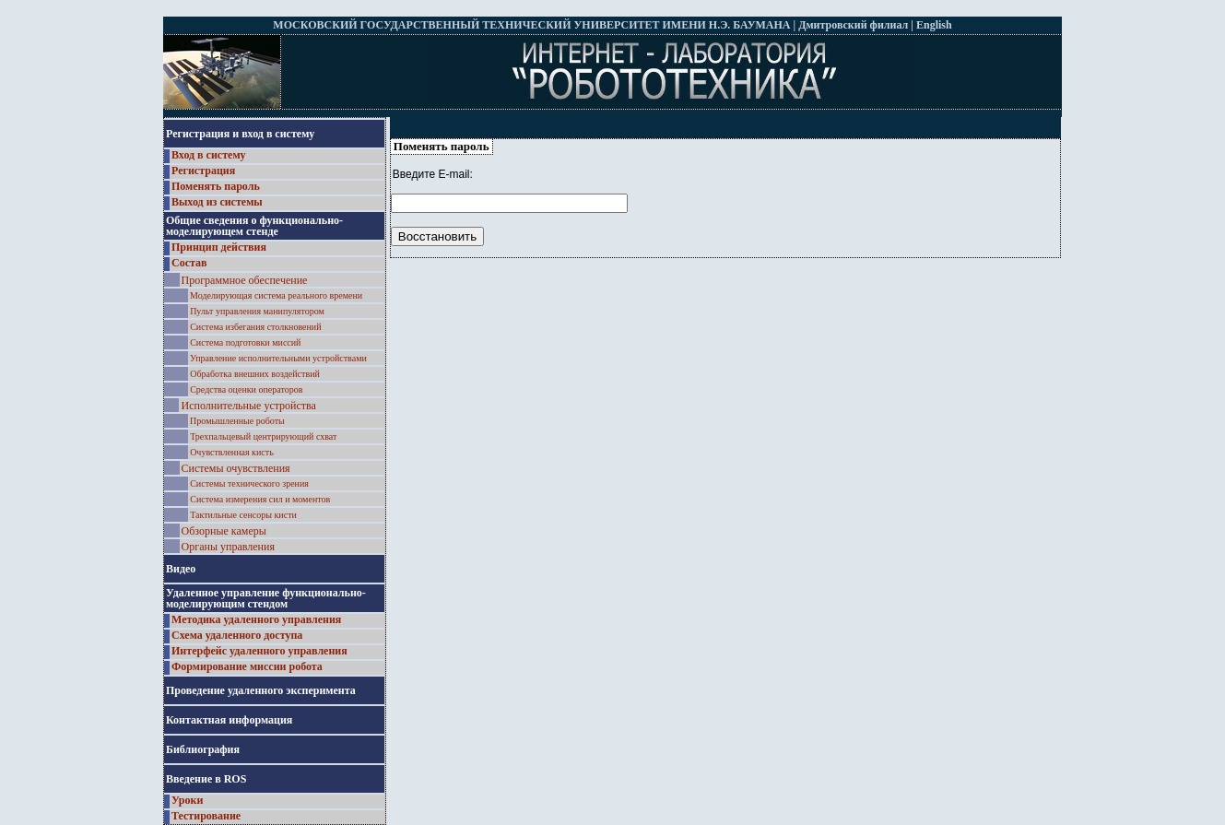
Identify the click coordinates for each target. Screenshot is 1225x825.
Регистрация (203, 170)
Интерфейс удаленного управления (259, 650)
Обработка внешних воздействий (255, 374)
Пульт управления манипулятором (257, 311)
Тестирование (206, 815)
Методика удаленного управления (256, 619)
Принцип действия (218, 247)
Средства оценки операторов (246, 389)
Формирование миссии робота (247, 666)
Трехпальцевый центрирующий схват (263, 436)
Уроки (187, 800)
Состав (189, 262)
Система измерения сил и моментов (260, 499)
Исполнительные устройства (248, 405)
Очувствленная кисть (232, 452)
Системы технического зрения (249, 483)
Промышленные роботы (237, 421)
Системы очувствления (236, 468)
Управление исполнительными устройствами (278, 358)
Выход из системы (217, 201)
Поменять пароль (215, 186)
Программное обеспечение (245, 280)
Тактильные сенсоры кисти (243, 515)
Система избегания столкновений (255, 327)
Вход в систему (208, 154)
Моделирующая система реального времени (276, 295)
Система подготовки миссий (245, 342)
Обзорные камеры (224, 530)
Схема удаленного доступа (236, 635)
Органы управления (228, 546)
